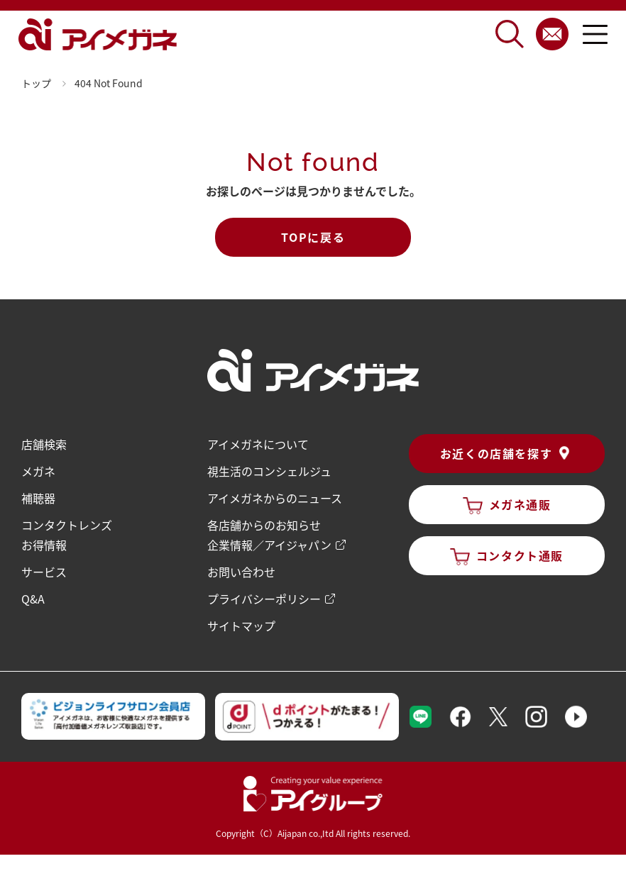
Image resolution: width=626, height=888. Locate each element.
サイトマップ (241, 625)
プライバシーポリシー (264, 598)
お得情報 (44, 544)
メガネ (38, 470)
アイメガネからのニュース (274, 497)
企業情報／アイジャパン (269, 544)
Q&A (33, 598)
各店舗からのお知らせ (264, 524)
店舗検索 (44, 444)
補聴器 (38, 497)
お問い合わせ (241, 571)
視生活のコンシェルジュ (269, 470)
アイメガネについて (258, 444)
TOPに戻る (313, 236)
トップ (36, 83)
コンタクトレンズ (66, 524)
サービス (44, 571)
